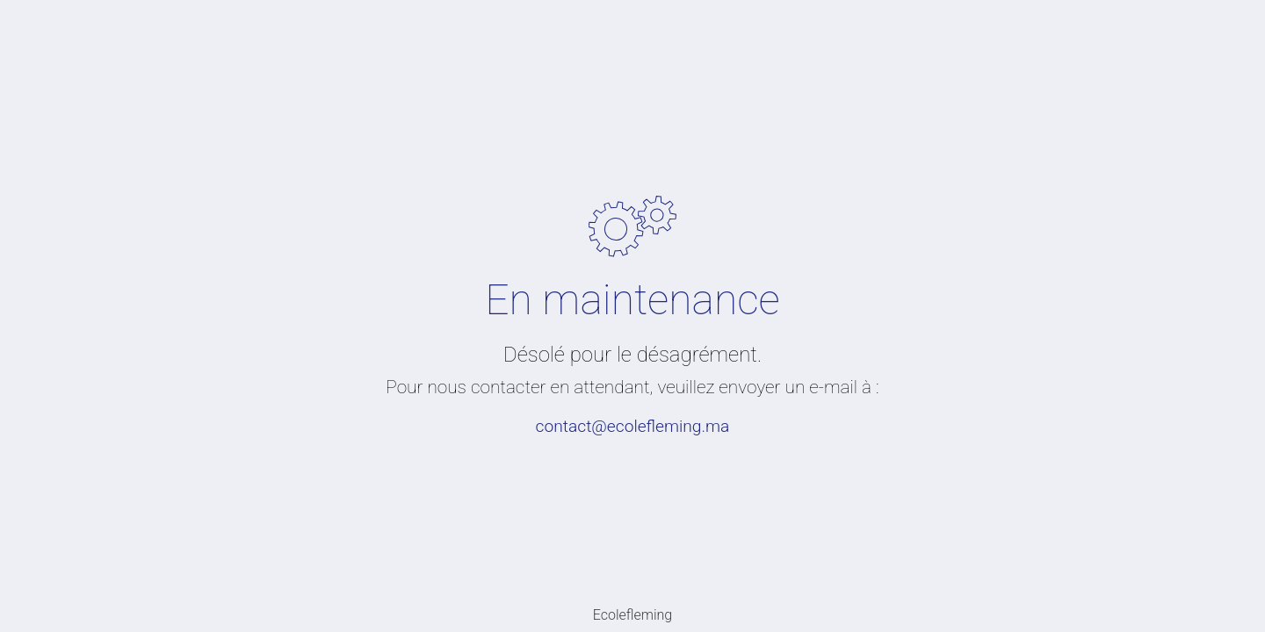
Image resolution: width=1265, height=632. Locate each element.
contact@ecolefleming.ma (633, 426)
